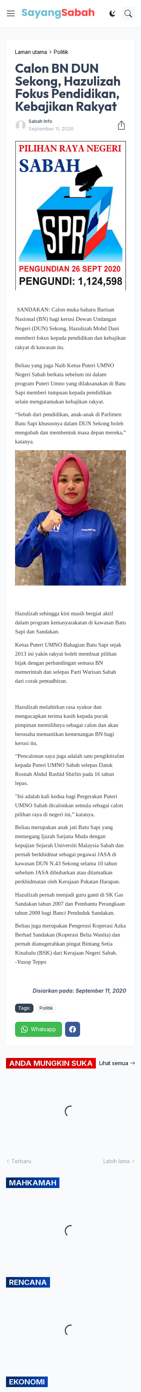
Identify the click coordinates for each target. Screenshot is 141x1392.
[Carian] (128, 13)
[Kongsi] (119, 125)
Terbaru (21, 1161)
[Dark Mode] (112, 13)
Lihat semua (113, 1063)
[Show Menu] (11, 13)
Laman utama (31, 52)
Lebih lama (116, 1161)
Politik (61, 52)
